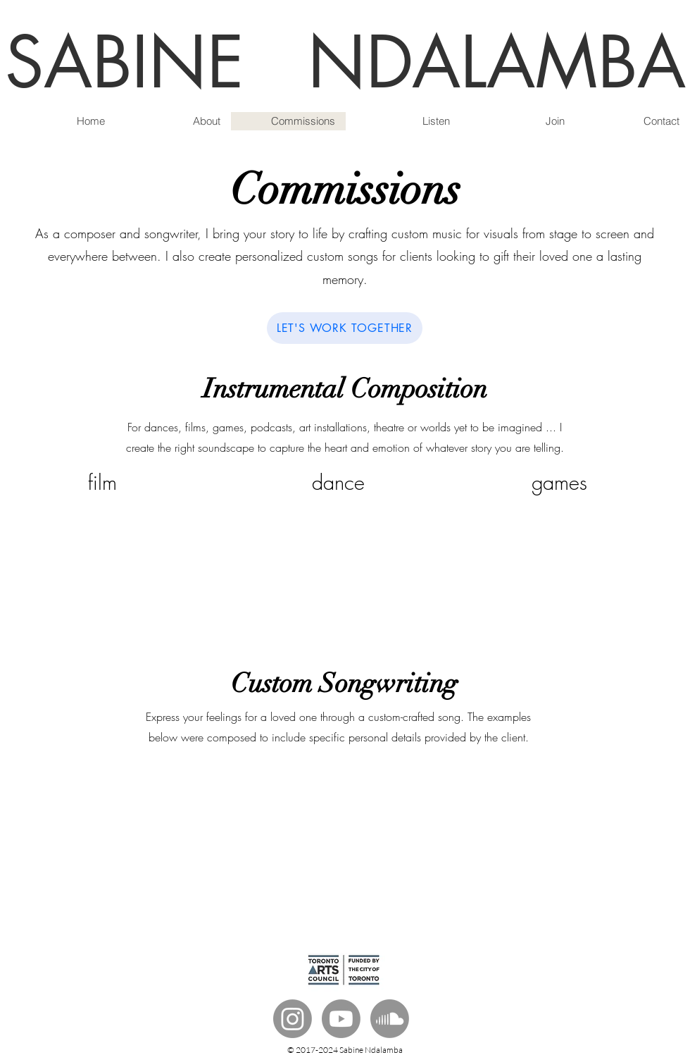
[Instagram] (292, 1018)
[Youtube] (341, 1018)
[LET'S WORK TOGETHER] (344, 328)
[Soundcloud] (389, 1018)
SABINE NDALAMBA (345, 62)
